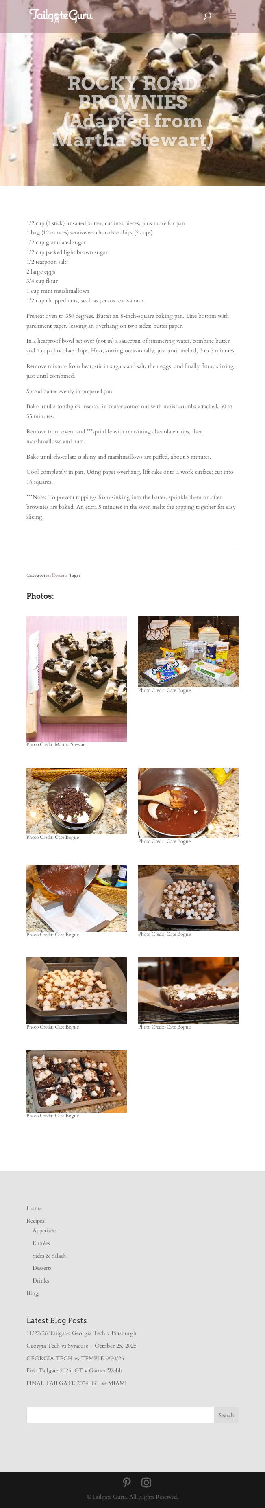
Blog (32, 1293)
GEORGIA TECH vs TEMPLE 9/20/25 (75, 1358)
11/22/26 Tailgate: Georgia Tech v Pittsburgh (81, 1333)
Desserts (59, 575)
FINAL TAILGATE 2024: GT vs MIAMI (76, 1383)
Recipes (35, 1221)
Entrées (41, 1243)
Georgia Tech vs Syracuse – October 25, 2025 (81, 1346)
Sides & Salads (49, 1256)
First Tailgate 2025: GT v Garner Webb (74, 1370)
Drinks (41, 1281)
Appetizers (45, 1230)
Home (34, 1208)
